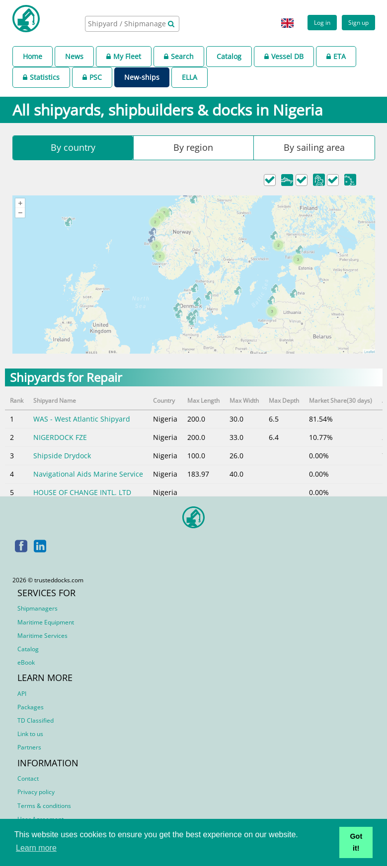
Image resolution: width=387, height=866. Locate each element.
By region (193, 147)
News (74, 56)
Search (179, 56)
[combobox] (132, 24)
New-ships (141, 77)
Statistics (41, 77)
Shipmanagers (37, 608)
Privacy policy (36, 792)
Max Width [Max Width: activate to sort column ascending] (244, 400)
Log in (322, 22)
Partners (29, 747)
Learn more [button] (36, 848)
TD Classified (35, 720)
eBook (26, 662)
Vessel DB (284, 56)
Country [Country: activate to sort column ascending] (164, 400)
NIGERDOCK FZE (60, 437)
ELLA (189, 77)
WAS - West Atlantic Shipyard (81, 419)
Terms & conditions (44, 806)
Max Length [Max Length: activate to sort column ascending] (203, 400)
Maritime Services (42, 635)
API (21, 693)
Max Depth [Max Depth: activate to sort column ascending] (284, 400)
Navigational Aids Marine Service (88, 474)
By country (73, 147)
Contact (28, 778)
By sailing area (314, 147)
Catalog (229, 56)
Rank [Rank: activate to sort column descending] (16, 400)
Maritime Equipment (45, 622)
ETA (336, 56)
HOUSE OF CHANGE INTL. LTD (82, 492)
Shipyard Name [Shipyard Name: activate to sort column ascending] (54, 400)
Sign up (358, 22)
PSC (92, 77)
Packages (30, 707)
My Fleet (123, 56)
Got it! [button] (356, 842)
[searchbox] (127, 23)
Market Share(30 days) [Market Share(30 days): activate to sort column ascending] (340, 400)
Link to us (30, 734)
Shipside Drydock (62, 455)
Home (32, 56)
